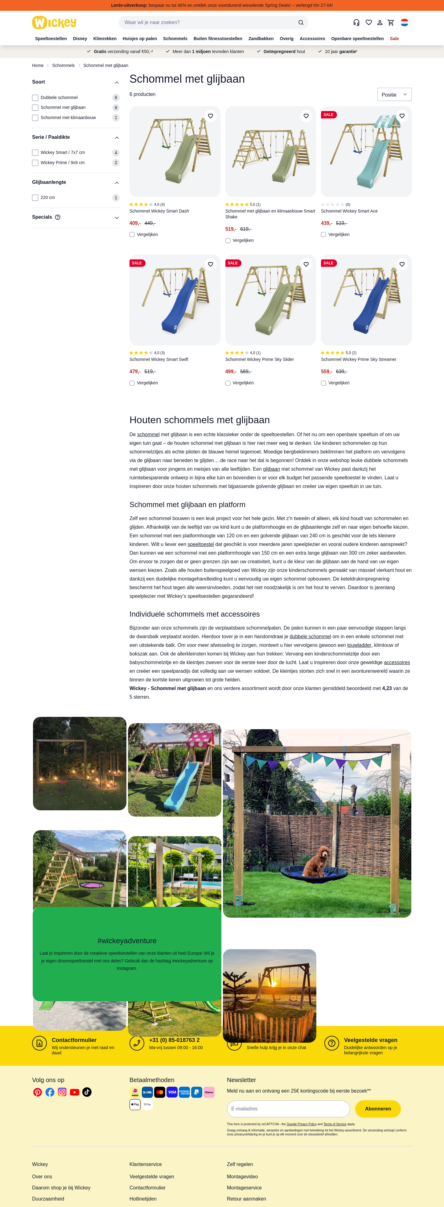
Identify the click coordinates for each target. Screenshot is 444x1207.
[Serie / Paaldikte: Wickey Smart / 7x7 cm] (35, 153)
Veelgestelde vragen (370, 1040)
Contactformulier (74, 1040)
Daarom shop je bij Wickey (61, 1187)
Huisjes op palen (140, 38)
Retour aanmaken (246, 1198)
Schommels (175, 38)
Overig (287, 38)
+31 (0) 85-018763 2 (174, 1040)
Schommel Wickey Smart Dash (159, 211)
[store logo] (54, 22)
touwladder (359, 645)
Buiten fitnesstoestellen (218, 38)
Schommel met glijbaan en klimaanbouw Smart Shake (270, 214)
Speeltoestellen (51, 38)
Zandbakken (261, 38)
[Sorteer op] (394, 94)
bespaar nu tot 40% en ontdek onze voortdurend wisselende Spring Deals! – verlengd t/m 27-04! (222, 5)
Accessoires (312, 38)
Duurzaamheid (48, 1198)
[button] (404, 22)
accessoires (397, 662)
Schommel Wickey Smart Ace (349, 211)
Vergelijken (144, 234)
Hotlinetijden (143, 1198)
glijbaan (271, 469)
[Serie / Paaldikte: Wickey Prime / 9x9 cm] (35, 163)
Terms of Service (334, 1124)
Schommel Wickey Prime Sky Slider (259, 359)
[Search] (301, 22)
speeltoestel (201, 544)
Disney (80, 38)
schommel (148, 434)
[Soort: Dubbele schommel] (35, 98)
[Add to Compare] (132, 234)
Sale (394, 38)
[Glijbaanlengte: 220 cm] (35, 198)
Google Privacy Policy (302, 1124)
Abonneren (378, 1108)
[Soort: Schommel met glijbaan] (35, 108)
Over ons (42, 1176)
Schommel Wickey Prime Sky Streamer (358, 359)
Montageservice (244, 1187)
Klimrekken (105, 38)
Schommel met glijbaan (106, 65)
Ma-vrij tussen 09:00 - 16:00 (176, 1047)
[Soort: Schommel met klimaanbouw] (35, 118)
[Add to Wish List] (210, 116)
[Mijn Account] (380, 22)
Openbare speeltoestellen (357, 38)
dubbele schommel (310, 636)
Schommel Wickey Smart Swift (159, 359)
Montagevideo (242, 1176)
